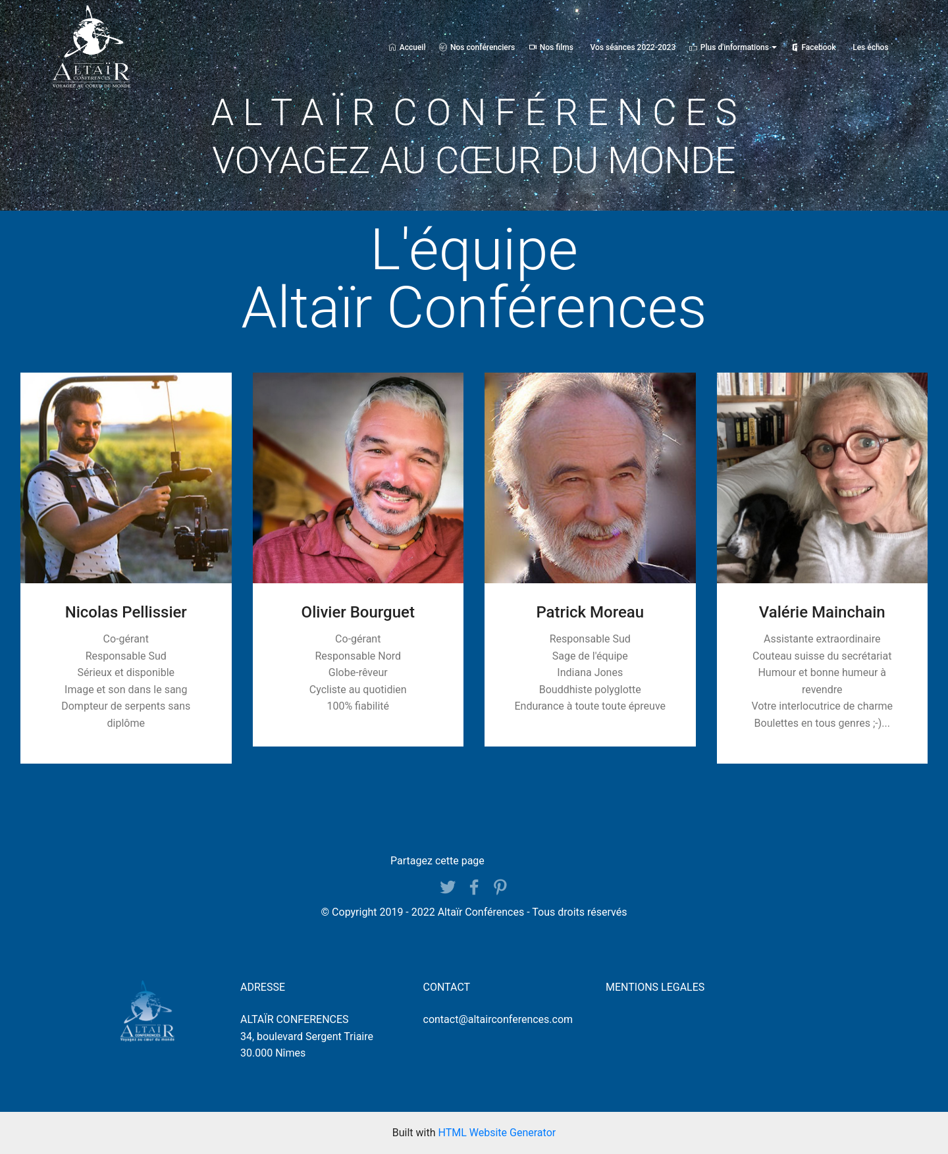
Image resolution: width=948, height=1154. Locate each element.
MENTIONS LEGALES (655, 987)
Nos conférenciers (477, 47)
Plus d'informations (729, 47)
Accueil (407, 47)
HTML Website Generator (497, 1132)
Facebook (813, 47)
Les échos (870, 47)
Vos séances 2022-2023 (633, 47)
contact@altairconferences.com (498, 1019)
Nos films (551, 47)
